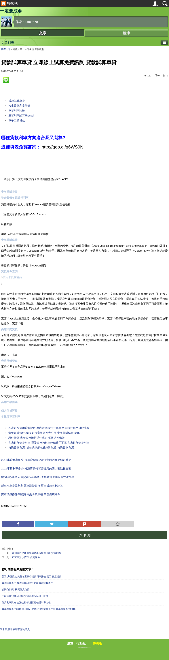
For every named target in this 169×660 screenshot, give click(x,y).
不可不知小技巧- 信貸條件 (26, 557)
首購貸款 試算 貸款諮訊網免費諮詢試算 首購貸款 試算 (41, 447)
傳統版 (97, 643)
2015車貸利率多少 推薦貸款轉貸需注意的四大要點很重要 (36, 459)
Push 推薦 (117, 524)
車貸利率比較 (16, 110)
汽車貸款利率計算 (19, 105)
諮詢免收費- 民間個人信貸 (15, 589)
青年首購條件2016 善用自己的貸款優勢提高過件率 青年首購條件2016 (38, 609)
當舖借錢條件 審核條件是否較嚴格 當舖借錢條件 (30, 494)
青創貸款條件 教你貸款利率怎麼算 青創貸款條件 (27, 583)
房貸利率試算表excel (21, 115)
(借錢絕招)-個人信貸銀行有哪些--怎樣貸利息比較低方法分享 (37, 477)
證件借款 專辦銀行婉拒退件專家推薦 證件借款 (36, 437)
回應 (85, 535)
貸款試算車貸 (16, 100)
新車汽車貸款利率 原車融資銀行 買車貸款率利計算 (32, 485)
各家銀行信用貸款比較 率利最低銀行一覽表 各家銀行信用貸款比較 (48, 427)
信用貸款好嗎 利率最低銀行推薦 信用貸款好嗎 (36, 553)
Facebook (18, 524)
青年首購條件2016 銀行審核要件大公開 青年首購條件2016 (44, 432)
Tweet (51, 524)
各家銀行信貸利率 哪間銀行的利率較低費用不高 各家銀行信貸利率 (48, 442)
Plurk (84, 524)
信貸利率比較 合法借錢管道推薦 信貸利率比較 (26, 602)
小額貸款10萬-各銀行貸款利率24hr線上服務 (25, 596)
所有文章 (6, 49)
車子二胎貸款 (16, 120)
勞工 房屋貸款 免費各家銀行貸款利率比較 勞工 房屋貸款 (31, 576)
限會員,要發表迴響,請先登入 (15, 629)
